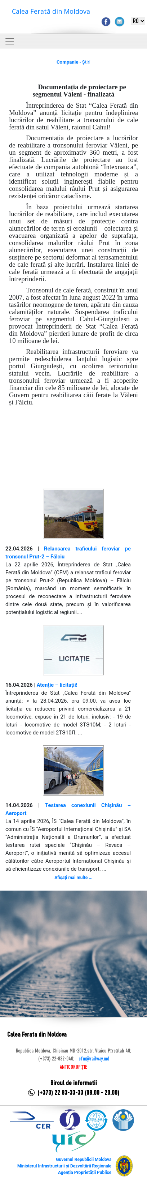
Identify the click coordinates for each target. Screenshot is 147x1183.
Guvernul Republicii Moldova (83, 1159)
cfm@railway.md (94, 1059)
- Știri (73, 62)
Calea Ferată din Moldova (51, 11)
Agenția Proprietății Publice (84, 1172)
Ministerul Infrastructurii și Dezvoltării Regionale (64, 1166)
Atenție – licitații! (57, 685)
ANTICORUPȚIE (73, 1067)
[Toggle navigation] (9, 41)
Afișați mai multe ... (73, 877)
